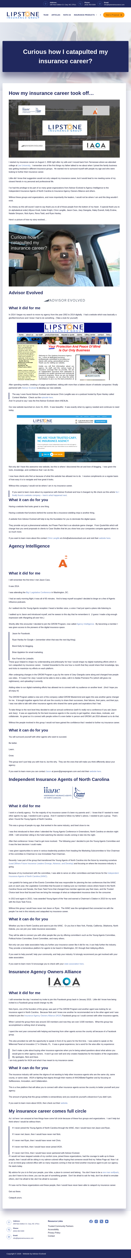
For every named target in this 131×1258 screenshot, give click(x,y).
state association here (74, 964)
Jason (48, 771)
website (64, 1103)
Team (45, 15)
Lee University (24, 165)
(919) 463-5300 (90, 5)
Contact (51, 1236)
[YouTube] (106, 1221)
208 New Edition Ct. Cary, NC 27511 (63, 5)
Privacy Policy (54, 1233)
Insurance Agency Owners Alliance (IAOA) (43, 1016)
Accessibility (53, 1229)
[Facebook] (91, 1221)
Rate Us (67, 15)
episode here (47, 397)
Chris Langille (53, 538)
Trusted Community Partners (60, 1226)
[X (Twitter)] (101, 1221)
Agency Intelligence (85, 624)
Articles (55, 15)
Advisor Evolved (29, 388)
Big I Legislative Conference (38, 592)
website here (104, 538)
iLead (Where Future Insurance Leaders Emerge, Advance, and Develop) (41, 863)
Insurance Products (86, 14)
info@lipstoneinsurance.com (114, 5)
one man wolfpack (111, 1172)
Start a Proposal (114, 15)
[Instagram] (96, 1221)
